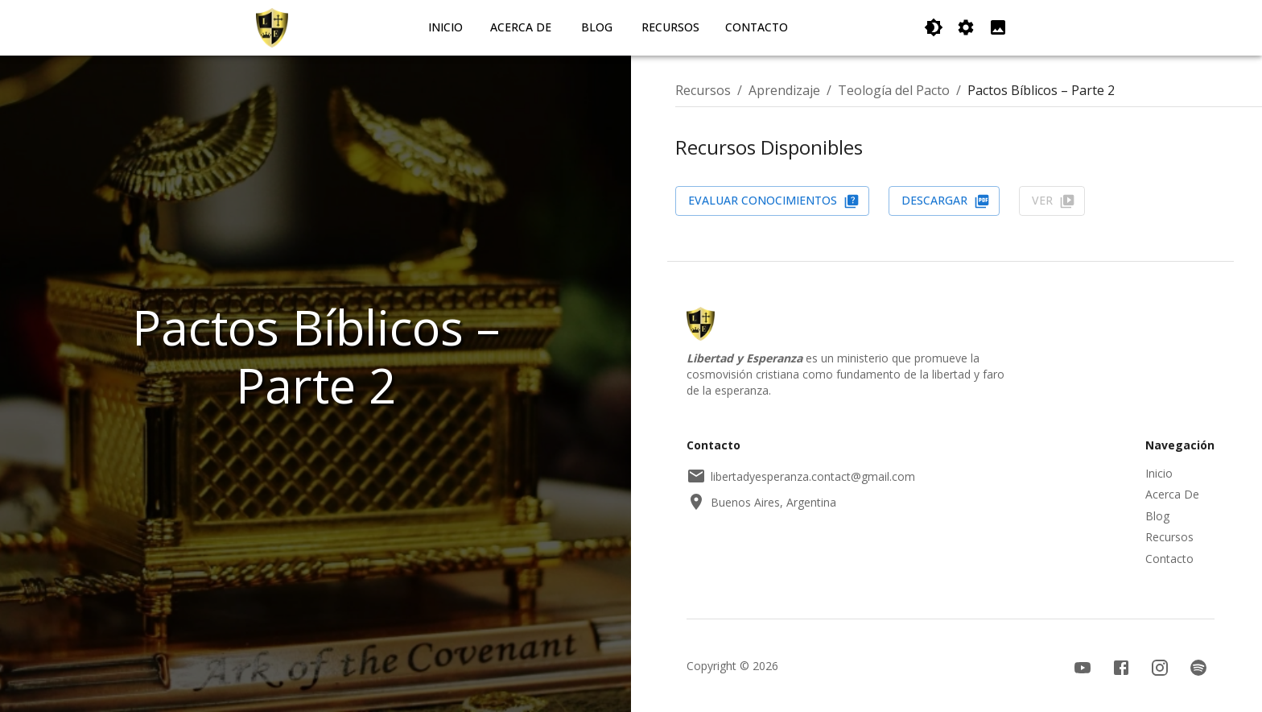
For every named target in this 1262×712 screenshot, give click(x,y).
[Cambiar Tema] (934, 27)
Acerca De (520, 27)
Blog (596, 27)
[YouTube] (1082, 668)
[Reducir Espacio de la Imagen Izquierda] (998, 27)
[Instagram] (1160, 668)
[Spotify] (1198, 668)
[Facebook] (1121, 668)
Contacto (756, 27)
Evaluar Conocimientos (774, 200)
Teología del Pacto (894, 90)
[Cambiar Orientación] (966, 27)
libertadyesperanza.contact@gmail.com (801, 476)
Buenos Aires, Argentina (761, 501)
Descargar (945, 200)
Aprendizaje (784, 90)
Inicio (445, 27)
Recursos (670, 27)
